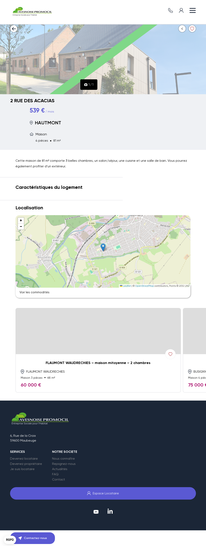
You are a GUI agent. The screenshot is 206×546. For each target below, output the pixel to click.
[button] (103, 247)
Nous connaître (63, 458)
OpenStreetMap (144, 285)
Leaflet (125, 285)
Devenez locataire (24, 458)
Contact (58, 479)
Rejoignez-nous (64, 463)
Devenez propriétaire (26, 463)
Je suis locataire (22, 469)
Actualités (59, 469)
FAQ (55, 474)
